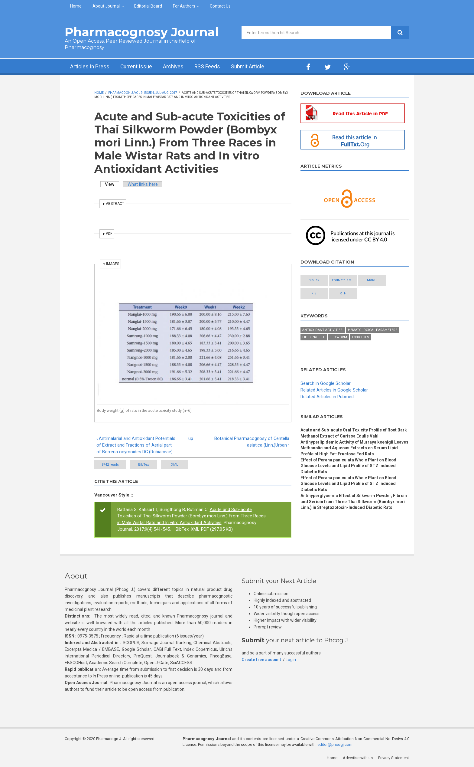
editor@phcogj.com (334, 744)
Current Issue (137, 67)
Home (76, 6)
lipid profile (313, 337)
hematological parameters (373, 330)
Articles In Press (90, 67)
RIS (316, 294)
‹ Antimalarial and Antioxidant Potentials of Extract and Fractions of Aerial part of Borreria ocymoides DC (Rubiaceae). (136, 445)
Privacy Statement (393, 758)
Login (291, 659)
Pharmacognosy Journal (142, 32)
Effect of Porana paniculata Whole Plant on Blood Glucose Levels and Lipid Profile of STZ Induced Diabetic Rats (349, 466)
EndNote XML (349, 280)
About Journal (106, 6)
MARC (382, 280)
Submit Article (250, 67)
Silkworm (338, 337)
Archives (175, 67)
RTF (349, 294)
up (190, 438)
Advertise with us (358, 758)
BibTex (145, 465)
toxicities (360, 337)
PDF (205, 529)
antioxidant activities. (322, 330)
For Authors (184, 6)
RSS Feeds (209, 67)
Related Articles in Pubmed (327, 396)
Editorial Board (148, 6)
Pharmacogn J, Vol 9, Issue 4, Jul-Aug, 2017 (142, 92)
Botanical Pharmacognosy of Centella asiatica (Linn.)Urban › (251, 442)
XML (180, 465)
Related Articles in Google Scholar (334, 390)
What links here (143, 184)
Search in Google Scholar (325, 383)
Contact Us (220, 6)
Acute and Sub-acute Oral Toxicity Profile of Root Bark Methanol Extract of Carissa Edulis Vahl (354, 433)
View (112, 184)
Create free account (261, 659)
